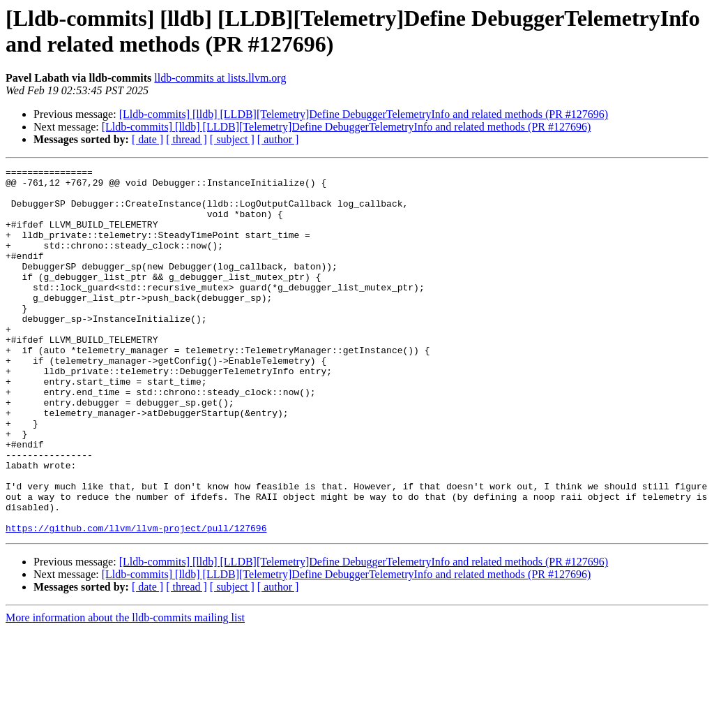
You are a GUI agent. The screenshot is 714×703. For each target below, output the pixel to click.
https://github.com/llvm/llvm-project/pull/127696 (136, 601)
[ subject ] (232, 139)
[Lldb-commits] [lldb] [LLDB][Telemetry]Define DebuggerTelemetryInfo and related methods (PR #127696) (364, 114)
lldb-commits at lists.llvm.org (220, 78)
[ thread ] (186, 139)
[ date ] (147, 139)
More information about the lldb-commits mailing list (125, 691)
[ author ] (278, 139)
